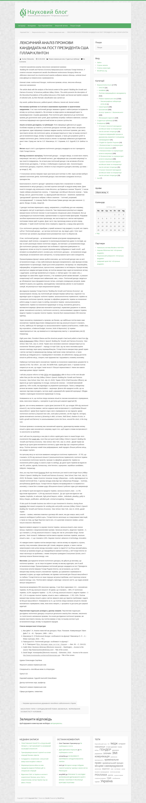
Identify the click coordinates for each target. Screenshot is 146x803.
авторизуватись (56, 723)
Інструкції (21, 26)
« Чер (97, 233)
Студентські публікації (72, 59)
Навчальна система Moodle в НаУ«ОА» (110, 247)
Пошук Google (75, 26)
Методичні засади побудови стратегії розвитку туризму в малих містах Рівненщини (73, 768)
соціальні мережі (118, 775)
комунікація (102, 756)
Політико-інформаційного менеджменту (112, 93)
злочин (107, 753)
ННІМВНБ (102, 90)
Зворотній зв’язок (61, 26)
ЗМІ (114, 753)
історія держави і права (114, 747)
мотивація (117, 769)
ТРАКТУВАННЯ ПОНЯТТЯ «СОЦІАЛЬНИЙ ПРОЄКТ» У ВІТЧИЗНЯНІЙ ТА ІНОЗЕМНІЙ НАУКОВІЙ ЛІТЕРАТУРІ (36, 746)
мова (112, 769)
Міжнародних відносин (106, 118)
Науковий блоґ (24, 32)
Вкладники (32, 26)
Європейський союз (101, 744)
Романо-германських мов (56, 32)
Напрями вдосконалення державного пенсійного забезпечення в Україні (48, 703)
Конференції (101, 123)
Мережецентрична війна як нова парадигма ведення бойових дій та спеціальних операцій (33, 768)
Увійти (99, 62)
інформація (100, 747)
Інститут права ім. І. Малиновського (111, 112)
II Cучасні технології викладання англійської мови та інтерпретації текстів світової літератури (110, 172)
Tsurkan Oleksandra (28, 59)
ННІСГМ (101, 88)
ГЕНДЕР (105, 749)
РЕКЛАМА (101, 774)
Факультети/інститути (39, 32)
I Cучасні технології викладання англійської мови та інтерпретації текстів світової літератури (110, 164)
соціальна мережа (100, 778)
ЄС (109, 744)
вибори (97, 750)
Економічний (103, 109)
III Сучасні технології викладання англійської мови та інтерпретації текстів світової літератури (110, 128)
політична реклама (115, 772)
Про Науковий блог (45, 26)
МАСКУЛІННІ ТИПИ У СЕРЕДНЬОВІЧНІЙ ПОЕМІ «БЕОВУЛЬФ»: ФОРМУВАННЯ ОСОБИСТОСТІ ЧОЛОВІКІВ (50, 710)
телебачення (116, 778)
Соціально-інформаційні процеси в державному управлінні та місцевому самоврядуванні (111, 137)
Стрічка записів (102, 65)
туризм (97, 782)
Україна (106, 781)
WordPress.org (102, 71)
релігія (110, 775)
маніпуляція (98, 769)
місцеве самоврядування (109, 766)
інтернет (122, 744)
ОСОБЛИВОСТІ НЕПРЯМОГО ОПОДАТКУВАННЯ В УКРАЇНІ (71, 758)
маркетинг (106, 769)
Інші (98, 178)
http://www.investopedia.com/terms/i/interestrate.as (41, 655)
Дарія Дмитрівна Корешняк (68, 750)
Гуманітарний (103, 107)
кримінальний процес (112, 763)
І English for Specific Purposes (109, 142)
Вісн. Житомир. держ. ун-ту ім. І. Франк (51, 644)
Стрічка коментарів (103, 68)
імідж (114, 743)
